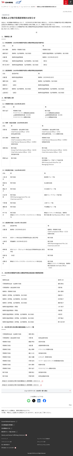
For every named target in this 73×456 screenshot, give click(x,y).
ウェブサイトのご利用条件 (43, 438)
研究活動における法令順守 (7, 447)
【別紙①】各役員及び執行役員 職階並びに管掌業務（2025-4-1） (22, 381)
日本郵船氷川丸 (5, 428)
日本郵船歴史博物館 (7, 425)
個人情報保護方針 (5, 444)
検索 (66, 3)
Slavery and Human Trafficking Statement (13, 435)
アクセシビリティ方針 (6, 441)
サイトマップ (4, 438)
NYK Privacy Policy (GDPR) (43, 444)
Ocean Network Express (8, 421)
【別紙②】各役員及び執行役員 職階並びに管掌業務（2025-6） (21, 385)
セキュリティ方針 (41, 441)
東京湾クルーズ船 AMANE (8, 432)
